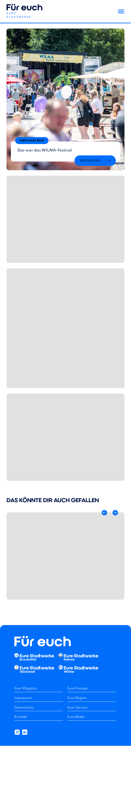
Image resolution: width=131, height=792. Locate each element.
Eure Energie (77, 688)
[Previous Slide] (104, 512)
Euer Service (77, 707)
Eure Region (77, 698)
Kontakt (20, 717)
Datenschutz (24, 707)
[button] (24, 11)
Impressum (23, 698)
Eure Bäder (76, 717)
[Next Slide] (115, 512)
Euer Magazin (25, 688)
